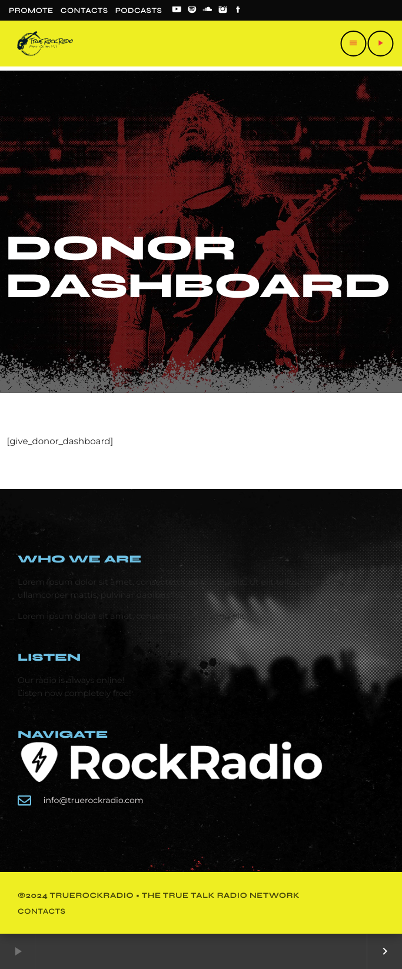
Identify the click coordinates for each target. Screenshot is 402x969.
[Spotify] (192, 10)
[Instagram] (223, 10)
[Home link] (45, 43)
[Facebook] (238, 10)
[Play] (380, 43)
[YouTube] (176, 10)
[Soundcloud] (207, 10)
